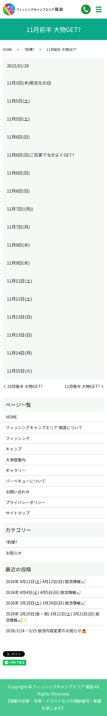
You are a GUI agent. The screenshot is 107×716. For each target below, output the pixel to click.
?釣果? (29, 49)
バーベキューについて (26, 481)
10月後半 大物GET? (25, 386)
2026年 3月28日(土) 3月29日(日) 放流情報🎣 (46, 603)
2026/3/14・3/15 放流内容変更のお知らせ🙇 (46, 630)
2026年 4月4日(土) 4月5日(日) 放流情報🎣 (43, 592)
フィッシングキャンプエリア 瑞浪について (44, 427)
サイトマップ (18, 513)
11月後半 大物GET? (82, 386)
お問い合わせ (18, 492)
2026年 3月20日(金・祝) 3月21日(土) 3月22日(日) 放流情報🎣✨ (52, 617)
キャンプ (14, 449)
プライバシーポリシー (26, 502)
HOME (7, 49)
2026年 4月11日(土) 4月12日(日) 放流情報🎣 (46, 581)
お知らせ (14, 553)
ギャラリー (16, 470)
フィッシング (18, 438)
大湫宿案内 (16, 460)
